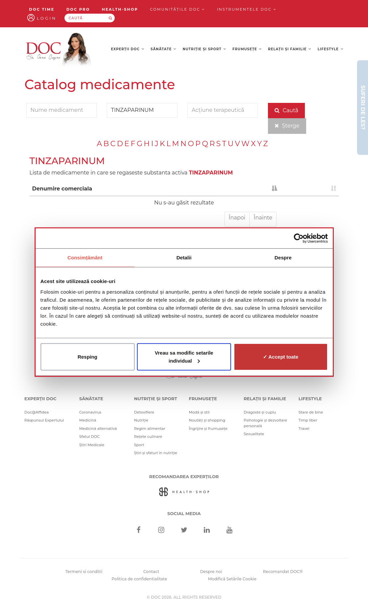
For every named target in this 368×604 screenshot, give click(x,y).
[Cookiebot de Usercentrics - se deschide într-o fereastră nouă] (299, 238)
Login (47, 18)
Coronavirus (90, 412)
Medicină (87, 420)
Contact (151, 571)
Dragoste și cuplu (260, 412)
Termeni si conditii (83, 571)
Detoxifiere (144, 412)
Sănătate (164, 49)
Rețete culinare (148, 436)
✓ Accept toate (281, 356)
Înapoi (237, 217)
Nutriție (141, 420)
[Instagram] (161, 530)
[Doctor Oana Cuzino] (59, 51)
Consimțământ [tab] (84, 257)
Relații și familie (289, 49)
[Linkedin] (206, 530)
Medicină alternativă (98, 428)
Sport (139, 445)
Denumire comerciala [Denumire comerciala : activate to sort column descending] (62, 188)
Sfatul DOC (89, 436)
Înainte (263, 217)
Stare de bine (311, 412)
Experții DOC (128, 49)
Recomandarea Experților (184, 476)
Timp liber (308, 420)
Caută (286, 110)
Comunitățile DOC (177, 9)
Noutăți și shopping (207, 420)
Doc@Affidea (36, 412)
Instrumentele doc (247, 9)
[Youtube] (229, 530)
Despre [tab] (283, 257)
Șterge (287, 126)
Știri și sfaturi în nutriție (155, 453)
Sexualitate (254, 434)
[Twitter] (184, 530)
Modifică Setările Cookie (232, 578)
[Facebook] (138, 530)
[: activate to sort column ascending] (309, 189)
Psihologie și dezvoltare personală (265, 423)
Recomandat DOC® (283, 571)
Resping (87, 356)
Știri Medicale (91, 445)
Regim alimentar (149, 428)
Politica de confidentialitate (139, 578)
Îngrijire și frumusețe (208, 428)
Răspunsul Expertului (44, 420)
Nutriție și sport (205, 49)
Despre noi (211, 571)
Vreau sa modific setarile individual (184, 356)
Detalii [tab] (184, 257)
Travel (304, 428)
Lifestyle (331, 49)
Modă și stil (199, 412)
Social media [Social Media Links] (184, 513)
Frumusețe (247, 49)
